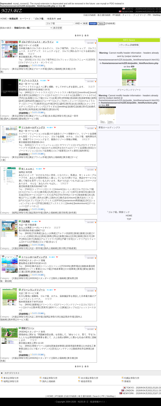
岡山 (56, 236)
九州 (50, 192)
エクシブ (59, 101)
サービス (34, 195)
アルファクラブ (48, 239)
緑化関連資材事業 (55, 346)
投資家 (74, 98)
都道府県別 (86, 381)
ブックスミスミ (57, 203)
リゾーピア (30, 104)
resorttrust (84, 92)
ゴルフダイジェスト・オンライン (35, 62)
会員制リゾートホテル (84, 95)
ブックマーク (139, 15)
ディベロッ (32, 206)
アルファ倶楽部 (64, 233)
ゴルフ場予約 (47, 59)
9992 (28, 346)
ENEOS (83, 192)
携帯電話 (76, 266)
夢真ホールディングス (109, 127)
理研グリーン (38, 346)
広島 (74, 236)
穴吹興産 (36, 233)
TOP (129, 219)
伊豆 (56, 104)
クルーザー (47, 101)
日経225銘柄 (89, 15)
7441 (28, 189)
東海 (79, 269)
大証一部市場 (35, 248)
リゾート (42, 95)
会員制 (33, 95)
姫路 (80, 236)
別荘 (90, 148)
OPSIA (58, 200)
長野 (27, 272)
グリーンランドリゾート (69, 304)
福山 (68, 236)
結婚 (79, 106)
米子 (31, 239)
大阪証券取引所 (20, 248)
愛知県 (22, 119)
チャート (126, 15)
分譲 (88, 233)
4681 (28, 92)
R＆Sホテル (64, 148)
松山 (37, 236)
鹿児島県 (63, 213)
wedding (63, 106)
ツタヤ (73, 195)
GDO (91, 59)
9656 (28, 304)
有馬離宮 (43, 109)
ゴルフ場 (38, 98)
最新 (82, 233)
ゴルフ (35, 59)
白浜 (74, 104)
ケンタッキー (64, 192)
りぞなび (79, 145)
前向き (55, 198)
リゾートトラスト (40, 92)
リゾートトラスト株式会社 (64, 92)
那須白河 (54, 109)
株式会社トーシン (40, 266)
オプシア (32, 200)
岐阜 (91, 269)
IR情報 (66, 98)
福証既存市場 (35, 213)
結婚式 (71, 106)
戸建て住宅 (67, 239)
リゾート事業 (33, 269)
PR (149, 15)
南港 (46, 203)
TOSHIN (66, 266)
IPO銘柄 (116, 15)
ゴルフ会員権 (44, 151)
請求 (21, 101)
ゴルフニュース (80, 59)
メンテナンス (64, 349)
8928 (28, 233)
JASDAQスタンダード (40, 278)
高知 (43, 236)
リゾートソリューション (44, 145)
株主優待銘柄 (104, 15)
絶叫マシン (55, 307)
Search (96, 396)
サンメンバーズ (72, 101)
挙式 (85, 106)
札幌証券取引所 (131, 378)
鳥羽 (68, 104)
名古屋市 (23, 95)
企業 (54, 98)
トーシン (55, 266)
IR (59, 98)
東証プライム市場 (38, 116)
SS (26, 195)
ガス (21, 192)
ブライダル (51, 106)
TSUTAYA (63, 195)
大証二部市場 (35, 317)
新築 (76, 233)
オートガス (45, 195)
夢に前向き (38, 198)
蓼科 (62, 104)
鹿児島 (43, 192)
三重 (21, 272)
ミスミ (50, 189)
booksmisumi (80, 203)
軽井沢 (40, 104)
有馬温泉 (33, 109)
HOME (3, 19)
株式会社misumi (68, 198)
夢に (48, 198)
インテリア (79, 239)
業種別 (127, 381)
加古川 (87, 236)
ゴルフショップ (63, 59)
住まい (53, 242)
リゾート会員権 (78, 148)
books (70, 203)
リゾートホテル (64, 95)
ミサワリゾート (65, 145)
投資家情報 (84, 98)
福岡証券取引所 (20, 213)
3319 (28, 59)
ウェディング (37, 106)
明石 (25, 239)
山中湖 (49, 104)
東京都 (66, 69)
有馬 (25, 109)
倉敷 (62, 236)
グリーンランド (48, 304)
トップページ (38, 189)
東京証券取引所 (20, 69)
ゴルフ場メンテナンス (39, 349)
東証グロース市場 (38, 69)
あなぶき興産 (49, 233)
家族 (64, 307)
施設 (38, 101)
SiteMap (157, 15)
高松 (31, 236)
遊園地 (35, 304)
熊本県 (36, 307)
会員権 (28, 98)
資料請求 (29, 101)
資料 (94, 98)
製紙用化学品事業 (81, 349)
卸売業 (72, 213)
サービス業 (32, 119)
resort (93, 92)
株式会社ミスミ (84, 198)
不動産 (34, 242)
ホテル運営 (72, 151)
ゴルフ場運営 (59, 151)
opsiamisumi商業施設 (74, 200)
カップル (72, 307)
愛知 (85, 269)
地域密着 (82, 195)
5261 (28, 145)
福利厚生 (84, 151)
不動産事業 (57, 269)
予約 (21, 98)
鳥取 (37, 239)
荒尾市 (44, 307)
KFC (75, 192)
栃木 (40, 272)
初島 (80, 104)
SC (87, 200)
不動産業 (71, 248)
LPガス (22, 200)
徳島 (49, 236)
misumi (58, 189)
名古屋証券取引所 (57, 116)
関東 (34, 272)
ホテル (51, 95)
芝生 (54, 349)
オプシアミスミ (46, 200)
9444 (28, 266)
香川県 (62, 248)
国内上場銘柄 (55, 69)
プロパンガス (31, 192)
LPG (55, 195)
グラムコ (27, 198)
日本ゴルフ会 (37, 148)
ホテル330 (51, 148)
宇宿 (40, 203)
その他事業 (70, 269)
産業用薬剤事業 (73, 346)
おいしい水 (69, 189)
